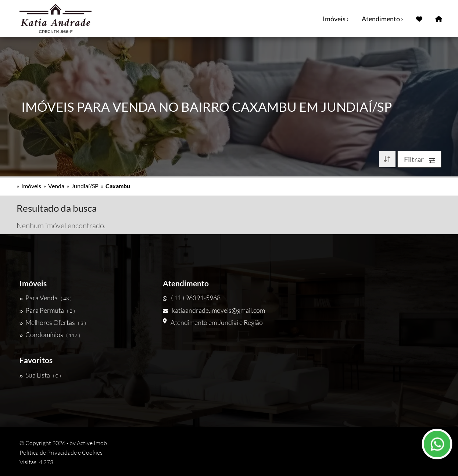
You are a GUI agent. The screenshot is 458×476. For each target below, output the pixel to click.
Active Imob (92, 443)
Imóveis (31, 185)
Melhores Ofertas (52, 322)
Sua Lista (40, 375)
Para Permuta (47, 310)
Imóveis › (336, 19)
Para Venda (45, 298)
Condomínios (49, 334)
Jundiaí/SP (85, 185)
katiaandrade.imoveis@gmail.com (214, 310)
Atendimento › (382, 19)
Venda (56, 185)
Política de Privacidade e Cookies (61, 452)
